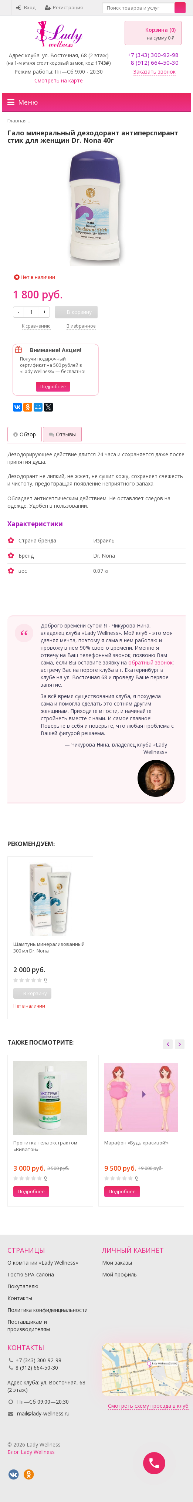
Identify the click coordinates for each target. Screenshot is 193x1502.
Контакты (19, 1298)
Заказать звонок (154, 71)
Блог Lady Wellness (31, 1451)
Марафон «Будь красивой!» (136, 1142)
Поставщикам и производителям (28, 1325)
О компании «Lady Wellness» (42, 1262)
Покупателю (22, 1286)
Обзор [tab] (24, 434)
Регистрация (64, 7)
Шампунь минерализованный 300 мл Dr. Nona (49, 947)
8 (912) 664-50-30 (155, 62)
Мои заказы (117, 1262)
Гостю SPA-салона (30, 1274)
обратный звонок (150, 662)
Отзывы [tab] (62, 434)
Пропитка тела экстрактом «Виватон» (45, 1146)
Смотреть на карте (58, 80)
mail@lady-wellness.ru (43, 1413)
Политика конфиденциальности (47, 1309)
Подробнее (53, 386)
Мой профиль (119, 1274)
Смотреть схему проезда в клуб (148, 1405)
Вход (25, 7)
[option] (50, 937)
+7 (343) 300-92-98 (153, 54)
